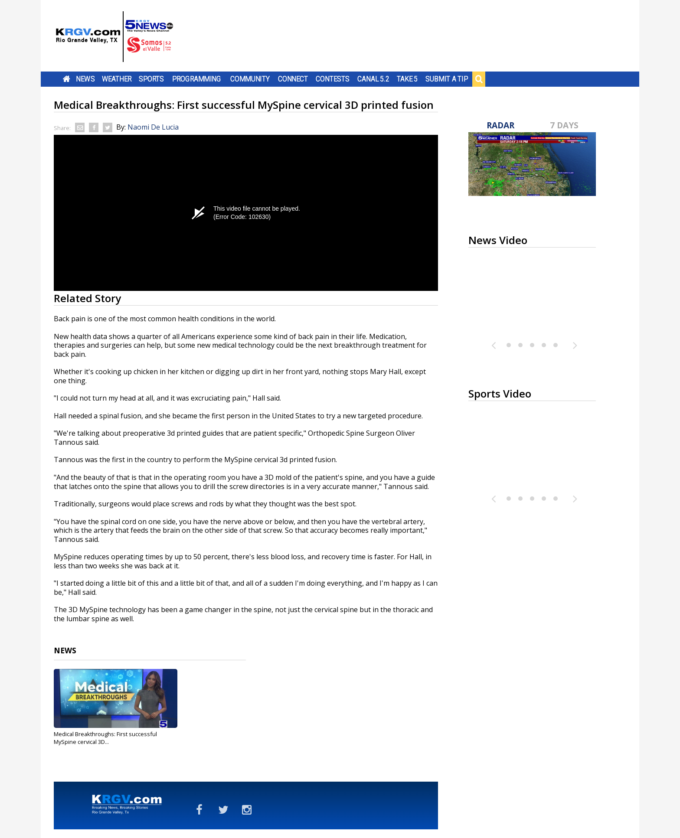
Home (66, 79)
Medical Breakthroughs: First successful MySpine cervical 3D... (105, 738)
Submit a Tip (446, 79)
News (85, 79)
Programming (196, 79)
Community (250, 79)
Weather (116, 79)
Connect (293, 79)
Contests (332, 79)
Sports (151, 79)
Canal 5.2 (373, 79)
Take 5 (407, 79)
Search (479, 79)
